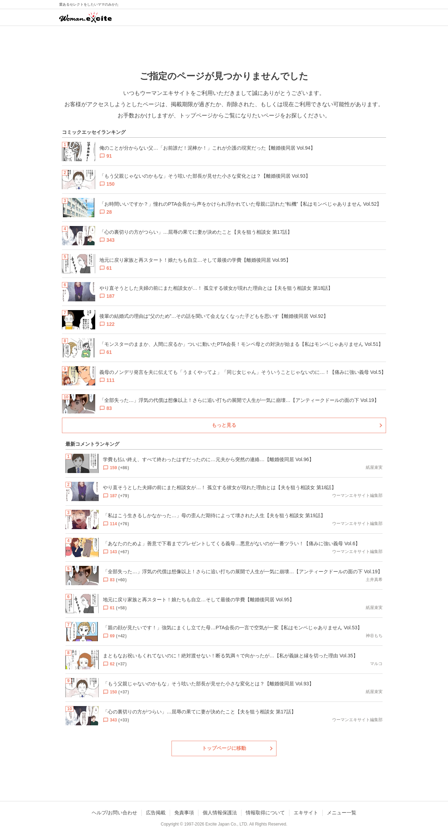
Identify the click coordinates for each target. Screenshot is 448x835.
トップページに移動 (224, 748)
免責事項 (184, 812)
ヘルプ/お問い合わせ (114, 812)
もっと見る (224, 425)
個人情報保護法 (220, 812)
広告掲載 (156, 812)
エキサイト (306, 812)
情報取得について (265, 812)
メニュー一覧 (341, 812)
